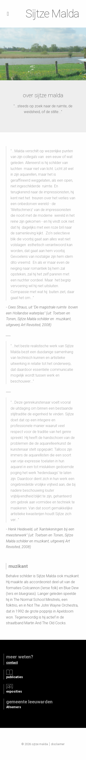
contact (12, 662)
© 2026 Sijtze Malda (34, 744)
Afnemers (13, 707)
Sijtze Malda (52, 13)
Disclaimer (58, 744)
